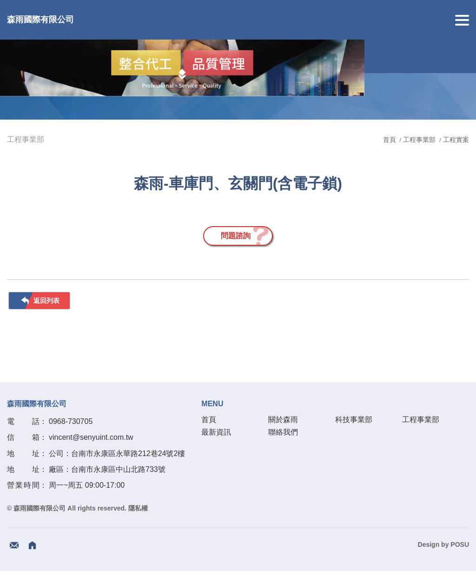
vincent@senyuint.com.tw (91, 437)
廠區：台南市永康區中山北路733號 (107, 469)
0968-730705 (71, 421)
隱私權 (138, 508)
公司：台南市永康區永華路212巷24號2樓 (117, 453)
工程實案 (456, 139)
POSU (459, 544)
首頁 (390, 139)
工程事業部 (419, 139)
